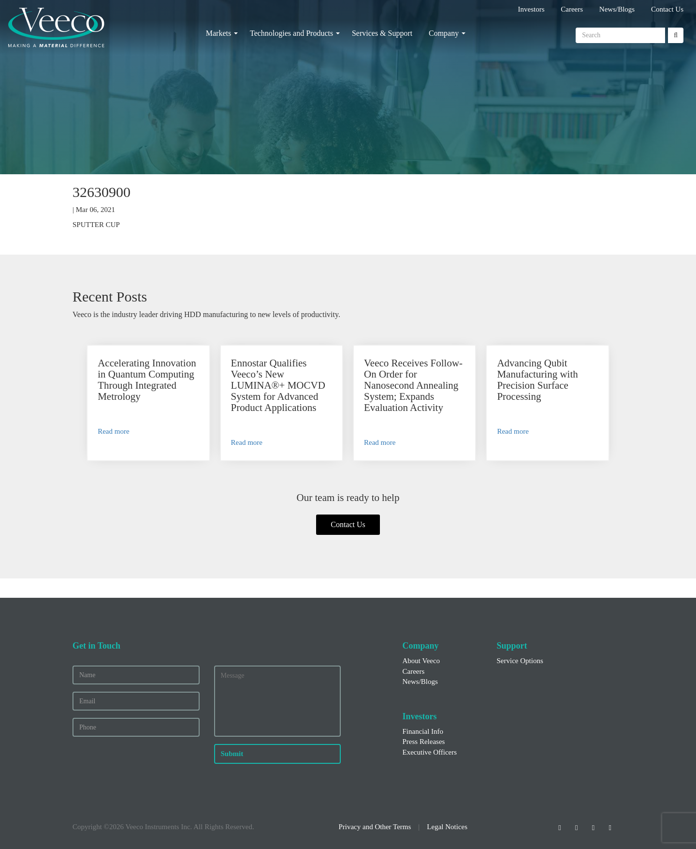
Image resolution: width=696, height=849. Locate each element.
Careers (572, 9)
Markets (218, 33)
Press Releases (424, 741)
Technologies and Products (291, 33)
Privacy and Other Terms (374, 827)
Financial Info (423, 731)
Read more (113, 431)
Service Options (520, 661)
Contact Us (667, 9)
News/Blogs (617, 9)
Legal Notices (447, 827)
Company (444, 33)
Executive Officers (430, 752)
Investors (531, 9)
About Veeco (421, 661)
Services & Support (382, 33)
